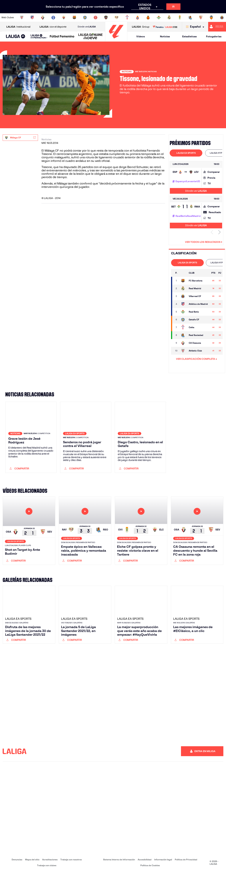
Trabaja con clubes (46, 865)
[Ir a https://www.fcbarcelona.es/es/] (74, 17)
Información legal (163, 859)
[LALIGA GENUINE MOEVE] (90, 36)
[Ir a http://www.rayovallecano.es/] (116, 17)
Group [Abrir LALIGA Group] (140, 26)
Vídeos (140, 36)
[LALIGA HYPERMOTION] (39, 36)
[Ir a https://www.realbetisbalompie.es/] (158, 17)
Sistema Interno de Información (119, 859)
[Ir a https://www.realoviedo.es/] (179, 17)
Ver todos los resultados (203, 242)
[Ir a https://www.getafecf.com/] (85, 17)
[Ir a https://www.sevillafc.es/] (200, 17)
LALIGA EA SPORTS (186, 153)
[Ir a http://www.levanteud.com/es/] (106, 17)
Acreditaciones (50, 859)
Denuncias (17, 859)
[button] (15, 36)
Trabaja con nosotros (71, 859)
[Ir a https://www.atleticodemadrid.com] (32, 17)
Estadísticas (189, 36)
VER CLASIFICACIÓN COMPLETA (196, 358)
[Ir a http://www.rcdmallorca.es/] (148, 17)
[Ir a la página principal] (116, 39)
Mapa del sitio (32, 859)
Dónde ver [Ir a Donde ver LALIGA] (87, 26)
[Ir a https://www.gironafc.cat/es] (95, 17)
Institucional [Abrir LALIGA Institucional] (18, 26)
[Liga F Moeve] (62, 36)
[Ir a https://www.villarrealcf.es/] (222, 17)
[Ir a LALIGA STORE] (165, 26)
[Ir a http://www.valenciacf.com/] (211, 17)
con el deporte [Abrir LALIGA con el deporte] (53, 26)
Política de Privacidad (186, 859)
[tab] (186, 153)
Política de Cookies (150, 865)
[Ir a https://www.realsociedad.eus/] (190, 17)
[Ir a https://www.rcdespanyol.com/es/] (137, 17)
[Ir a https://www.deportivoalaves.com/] (53, 17)
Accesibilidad (144, 859)
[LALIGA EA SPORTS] (15, 36)
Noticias (165, 36)
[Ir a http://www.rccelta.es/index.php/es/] (127, 17)
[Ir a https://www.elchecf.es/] (63, 17)
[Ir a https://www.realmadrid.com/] (169, 17)
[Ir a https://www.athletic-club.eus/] (21, 17)
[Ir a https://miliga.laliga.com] (217, 26)
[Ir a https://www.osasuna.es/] (42, 17)
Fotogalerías (213, 36)
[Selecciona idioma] (196, 27)
